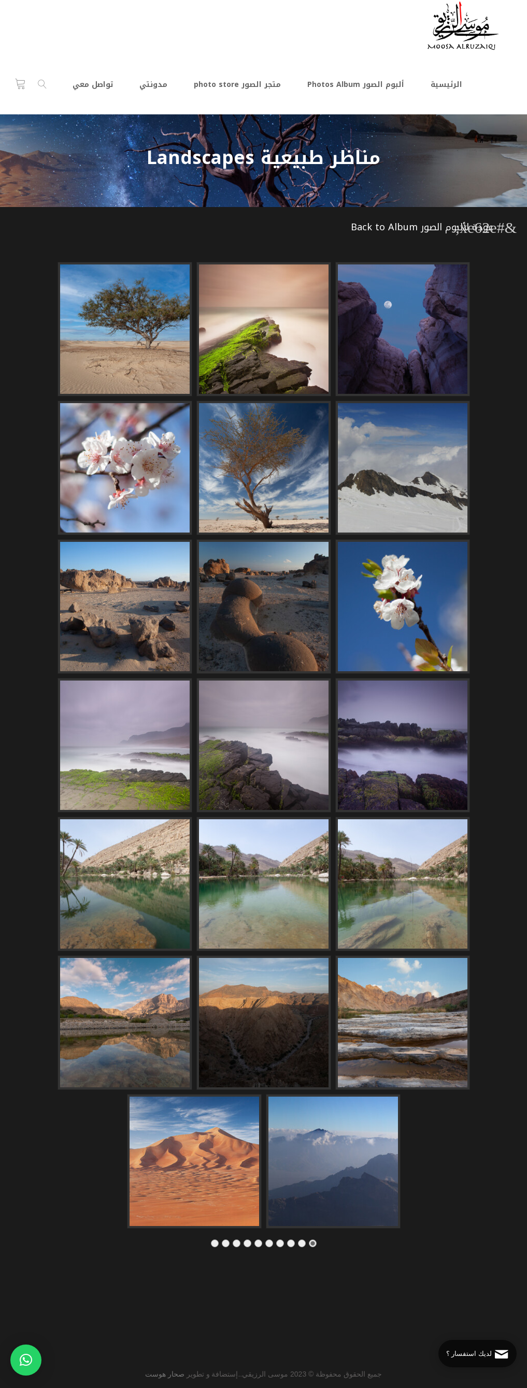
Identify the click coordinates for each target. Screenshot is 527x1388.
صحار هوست (164, 1374)
